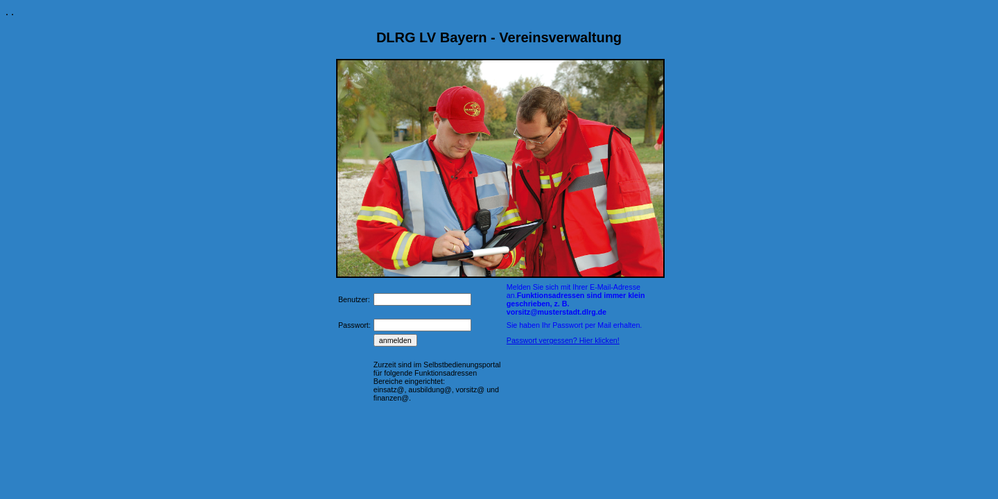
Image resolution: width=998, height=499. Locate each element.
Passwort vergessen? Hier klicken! (563, 340)
